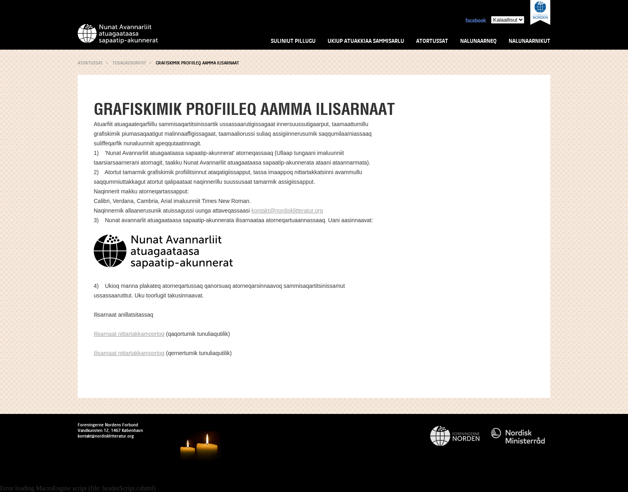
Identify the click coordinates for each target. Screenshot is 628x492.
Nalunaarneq (478, 41)
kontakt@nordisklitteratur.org (287, 210)
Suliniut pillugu (293, 41)
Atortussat (432, 41)
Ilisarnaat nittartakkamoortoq (129, 334)
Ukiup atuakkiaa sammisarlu (366, 41)
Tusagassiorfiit (129, 62)
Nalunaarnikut (529, 41)
